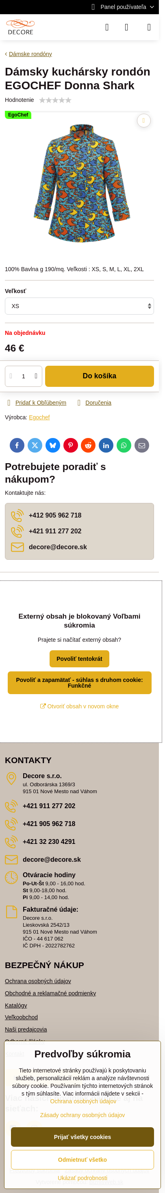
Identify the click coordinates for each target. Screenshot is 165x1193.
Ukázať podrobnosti (82, 1178)
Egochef (39, 417)
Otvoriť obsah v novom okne (79, 706)
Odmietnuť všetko (82, 1159)
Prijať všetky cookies (82, 1137)
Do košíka (100, 376)
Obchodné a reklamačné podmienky (50, 993)
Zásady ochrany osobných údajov (82, 1115)
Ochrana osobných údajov (38, 981)
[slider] (55, 100)
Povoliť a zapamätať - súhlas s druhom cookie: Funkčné (79, 683)
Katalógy (16, 1005)
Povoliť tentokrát (79, 659)
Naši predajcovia (26, 1029)
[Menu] (149, 27)
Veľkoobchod (21, 1017)
